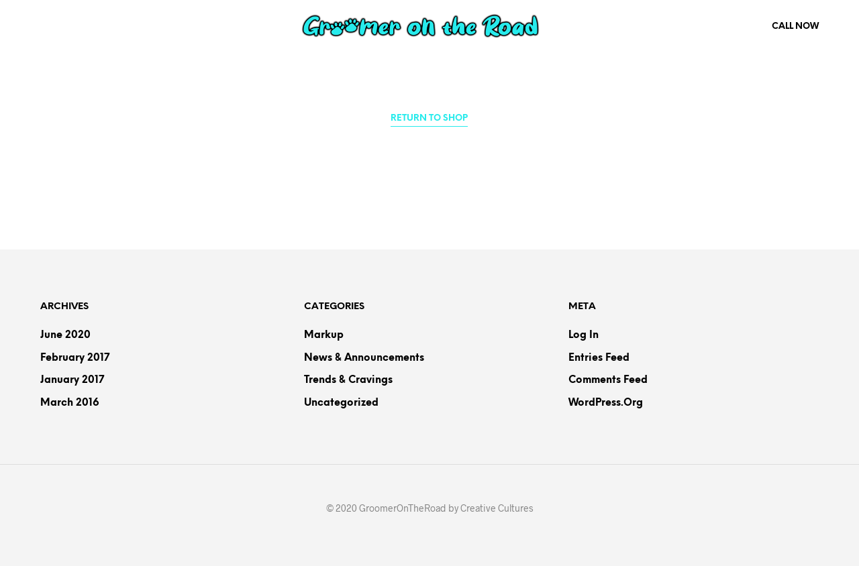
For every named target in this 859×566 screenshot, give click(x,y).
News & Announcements (364, 358)
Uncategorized (341, 403)
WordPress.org (605, 403)
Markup (324, 335)
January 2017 (72, 380)
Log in (583, 335)
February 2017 (74, 358)
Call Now (795, 26)
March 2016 (69, 403)
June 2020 (65, 335)
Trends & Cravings (348, 380)
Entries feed (598, 358)
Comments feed (608, 380)
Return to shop (429, 118)
